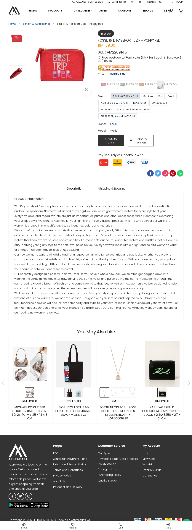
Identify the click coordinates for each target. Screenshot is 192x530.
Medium (148, 96)
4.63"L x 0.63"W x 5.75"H (114, 103)
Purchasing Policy (109, 475)
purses (98, 216)
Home (33, 10)
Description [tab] (75, 188)
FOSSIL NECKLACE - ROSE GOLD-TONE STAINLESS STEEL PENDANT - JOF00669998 (118, 413)
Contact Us (154, 2)
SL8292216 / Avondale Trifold (134, 109)
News (168, 10)
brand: (102, 124)
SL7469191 (106, 109)
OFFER (103, 10)
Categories (82, 10)
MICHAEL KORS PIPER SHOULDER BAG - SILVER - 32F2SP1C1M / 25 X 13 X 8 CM (30, 413)
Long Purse (139, 103)
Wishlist (117, 2)
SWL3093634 (159, 103)
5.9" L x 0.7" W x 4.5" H (125, 96)
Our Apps (104, 453)
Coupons (124, 10)
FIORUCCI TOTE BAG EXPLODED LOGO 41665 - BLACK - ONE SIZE (73, 411)
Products (55, 10)
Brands (148, 10)
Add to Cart (111, 140)
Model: (102, 130)
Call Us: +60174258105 (87, 2)
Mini (160, 96)
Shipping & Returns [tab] (111, 188)
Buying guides (107, 469)
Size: (100, 96)
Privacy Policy (62, 475)
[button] (171, 11)
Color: (101, 74)
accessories (126, 216)
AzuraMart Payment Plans (70, 459)
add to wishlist (138, 140)
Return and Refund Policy (69, 464)
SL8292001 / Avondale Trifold (118, 116)
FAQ (55, 453)
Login (177, 2)
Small (171, 96)
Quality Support (108, 480)
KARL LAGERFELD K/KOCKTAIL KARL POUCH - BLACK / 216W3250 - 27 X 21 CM (162, 413)
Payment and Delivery (67, 487)
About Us (136, 2)
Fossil (113, 124)
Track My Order (152, 470)
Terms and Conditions (68, 470)
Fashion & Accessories (36, 24)
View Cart (149, 459)
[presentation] (98, 84)
